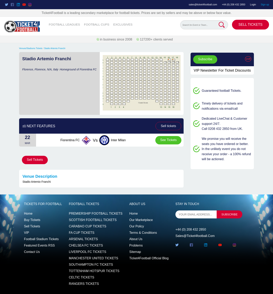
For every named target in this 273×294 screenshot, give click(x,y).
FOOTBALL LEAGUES (64, 24)
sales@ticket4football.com (203, 4)
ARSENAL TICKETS (83, 239)
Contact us (32, 252)
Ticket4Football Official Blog (148, 258)
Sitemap (135, 252)
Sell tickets (168, 126)
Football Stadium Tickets (41, 239)
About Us (135, 239)
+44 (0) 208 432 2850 (233, 4)
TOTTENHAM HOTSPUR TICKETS (94, 271)
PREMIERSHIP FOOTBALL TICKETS (95, 213)
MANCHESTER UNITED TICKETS (93, 258)
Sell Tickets (251, 25)
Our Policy (136, 226)
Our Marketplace (141, 220)
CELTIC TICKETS (81, 277)
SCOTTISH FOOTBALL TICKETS (93, 220)
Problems (136, 245)
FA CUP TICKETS (81, 232)
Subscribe (205, 59)
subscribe (229, 214)
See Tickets (168, 140)
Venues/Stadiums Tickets (30, 48)
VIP (26, 232)
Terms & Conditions (143, 232)
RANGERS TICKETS (84, 283)
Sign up (265, 4)
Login (253, 4)
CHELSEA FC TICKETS (86, 245)
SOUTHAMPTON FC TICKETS (91, 264)
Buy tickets (32, 220)
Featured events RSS (39, 245)
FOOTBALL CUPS (96, 24)
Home (28, 213)
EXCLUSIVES (123, 24)
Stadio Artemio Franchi (54, 48)
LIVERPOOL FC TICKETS (87, 252)
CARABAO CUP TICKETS (87, 226)
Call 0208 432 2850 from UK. (222, 128)
